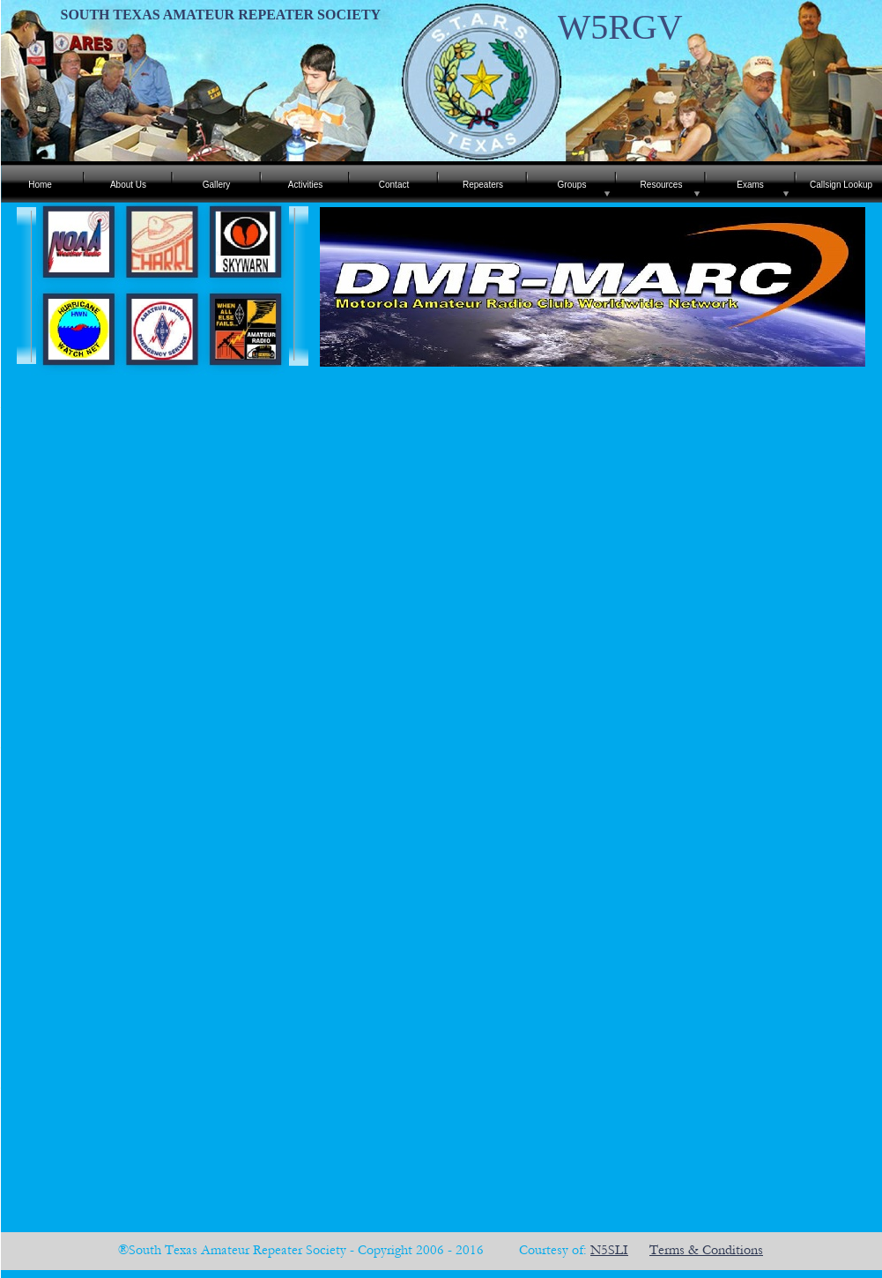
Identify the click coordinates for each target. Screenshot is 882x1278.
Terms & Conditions (706, 1250)
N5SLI (609, 1250)
